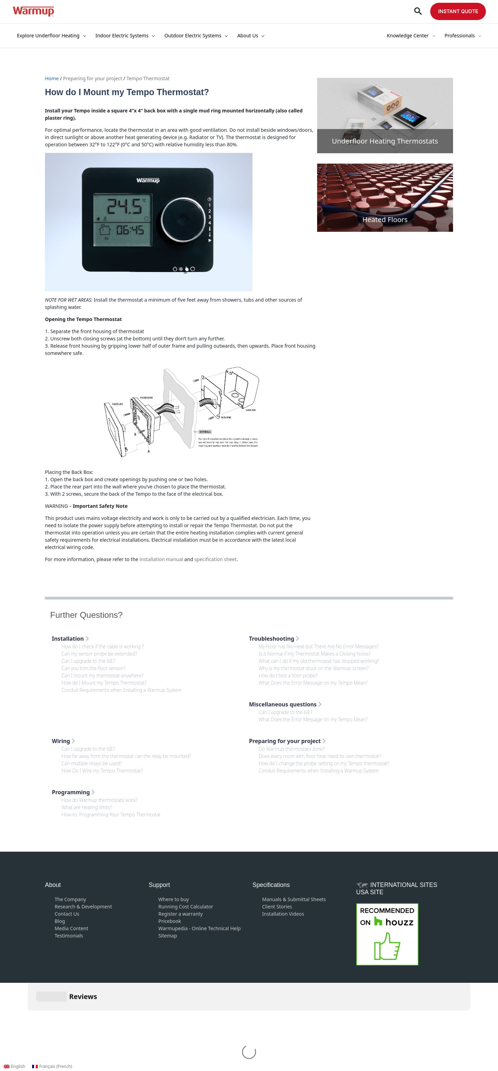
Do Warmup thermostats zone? (292, 748)
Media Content (71, 928)
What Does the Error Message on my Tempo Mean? (313, 682)
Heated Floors (385, 219)
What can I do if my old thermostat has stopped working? (319, 661)
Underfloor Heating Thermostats (385, 141)
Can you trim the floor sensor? (93, 668)
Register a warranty (180, 913)
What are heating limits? (87, 807)
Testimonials (69, 935)
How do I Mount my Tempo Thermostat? (104, 682)
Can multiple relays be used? (92, 763)
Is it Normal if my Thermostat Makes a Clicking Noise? (315, 653)
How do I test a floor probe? (288, 675)
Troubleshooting (274, 638)
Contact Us (67, 913)
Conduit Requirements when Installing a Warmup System (122, 690)
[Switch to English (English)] (14, 1066)
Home (52, 78)
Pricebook (169, 921)
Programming (73, 792)
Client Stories (277, 906)
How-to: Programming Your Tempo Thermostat (111, 814)
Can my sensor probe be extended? (99, 653)
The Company (70, 899)
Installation (70, 638)
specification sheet (215, 559)
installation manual (161, 559)
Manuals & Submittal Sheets (294, 899)
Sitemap (167, 935)
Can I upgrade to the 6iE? (88, 661)
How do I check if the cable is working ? (103, 646)
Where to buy (173, 899)
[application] (83, 36)
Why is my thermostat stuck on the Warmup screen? (314, 668)
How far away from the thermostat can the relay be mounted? (126, 756)
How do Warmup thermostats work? (100, 800)
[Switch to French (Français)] (52, 1066)
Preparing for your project (92, 78)
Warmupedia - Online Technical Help (199, 928)
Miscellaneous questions (285, 704)
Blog (60, 921)
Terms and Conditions (234, 1016)
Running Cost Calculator (185, 906)
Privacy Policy (283, 1016)
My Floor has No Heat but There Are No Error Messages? (318, 646)
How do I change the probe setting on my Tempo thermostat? (324, 763)
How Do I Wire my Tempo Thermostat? (102, 770)
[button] (418, 11)
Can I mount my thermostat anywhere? (103, 675)
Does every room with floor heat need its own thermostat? (320, 756)
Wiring (63, 741)
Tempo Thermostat (148, 78)
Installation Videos (283, 913)
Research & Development (83, 906)
